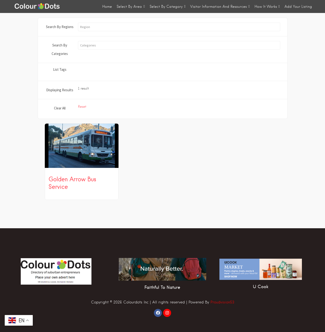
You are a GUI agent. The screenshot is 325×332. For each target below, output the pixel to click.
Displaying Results (59, 90)
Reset (82, 106)
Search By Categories (60, 49)
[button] (179, 27)
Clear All (60, 108)
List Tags (59, 69)
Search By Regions (60, 27)
